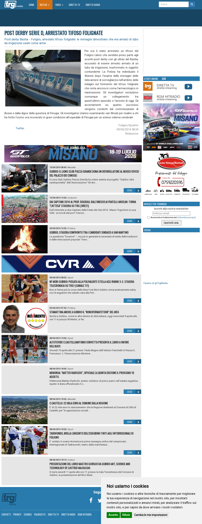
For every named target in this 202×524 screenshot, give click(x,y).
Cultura (71, 460)
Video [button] (59, 5)
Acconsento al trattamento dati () (173, 217)
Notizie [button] (45, 5)
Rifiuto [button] (126, 514)
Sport (70, 277)
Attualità (72, 167)
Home (33, 5)
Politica (71, 228)
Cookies (28, 514)
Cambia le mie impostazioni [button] (150, 514)
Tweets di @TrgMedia (155, 283)
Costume (72, 198)
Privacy (17, 514)
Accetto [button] (113, 514)
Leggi (134, 190)
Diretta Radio (93, 5)
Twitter (20, 128)
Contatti (6, 514)
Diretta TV (74, 5)
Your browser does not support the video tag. (171, 52)
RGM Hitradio (85, 514)
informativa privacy (186, 217)
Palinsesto (39, 514)
